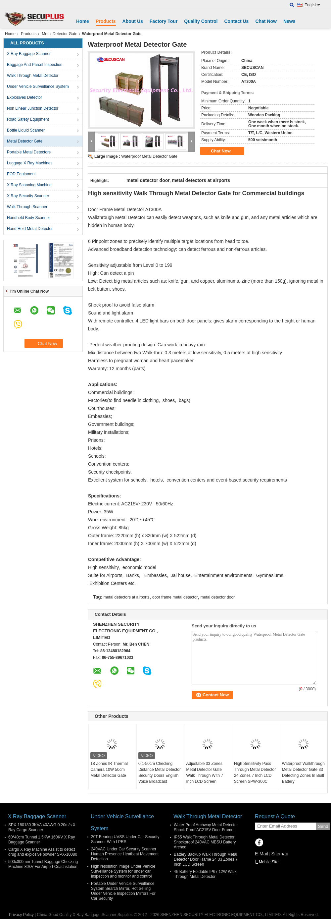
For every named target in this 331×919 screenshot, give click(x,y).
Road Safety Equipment (28, 119)
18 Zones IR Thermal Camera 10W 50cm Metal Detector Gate (109, 769)
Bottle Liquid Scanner (26, 130)
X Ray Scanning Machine (29, 185)
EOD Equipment (21, 174)
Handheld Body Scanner (28, 217)
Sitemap (279, 853)
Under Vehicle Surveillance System (38, 86)
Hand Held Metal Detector (30, 228)
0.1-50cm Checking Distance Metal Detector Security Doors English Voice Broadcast (159, 772)
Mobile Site (266, 862)
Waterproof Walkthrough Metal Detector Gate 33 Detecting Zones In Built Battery (303, 772)
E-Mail (261, 853)
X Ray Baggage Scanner (29, 53)
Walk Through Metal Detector (32, 75)
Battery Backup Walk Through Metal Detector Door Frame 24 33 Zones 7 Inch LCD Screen (206, 859)
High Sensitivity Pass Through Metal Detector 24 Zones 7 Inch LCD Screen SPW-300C (255, 772)
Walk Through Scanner (27, 206)
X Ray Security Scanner (28, 196)
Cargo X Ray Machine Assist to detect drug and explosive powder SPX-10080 (42, 852)
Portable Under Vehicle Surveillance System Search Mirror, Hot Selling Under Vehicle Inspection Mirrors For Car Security (123, 891)
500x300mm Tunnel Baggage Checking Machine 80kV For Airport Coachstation (43, 864)
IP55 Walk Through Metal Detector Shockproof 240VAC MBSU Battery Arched (205, 842)
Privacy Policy (21, 914)
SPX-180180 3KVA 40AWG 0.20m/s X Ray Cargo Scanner (41, 827)
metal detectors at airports (127, 597)
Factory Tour (164, 21)
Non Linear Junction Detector (32, 108)
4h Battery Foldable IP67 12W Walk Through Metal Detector (205, 874)
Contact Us (236, 21)
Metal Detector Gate (59, 33)
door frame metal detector (175, 597)
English (312, 5)
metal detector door (218, 597)
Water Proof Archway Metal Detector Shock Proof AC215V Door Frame (206, 827)
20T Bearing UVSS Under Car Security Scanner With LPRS (125, 839)
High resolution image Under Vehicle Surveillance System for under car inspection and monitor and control (123, 871)
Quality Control (200, 21)
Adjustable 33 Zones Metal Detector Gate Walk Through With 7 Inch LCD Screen (204, 772)
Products (106, 21)
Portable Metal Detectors (29, 152)
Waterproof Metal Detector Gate (149, 156)
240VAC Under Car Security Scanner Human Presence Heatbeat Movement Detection (125, 854)
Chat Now (266, 21)
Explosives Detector (24, 97)
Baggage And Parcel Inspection (34, 64)
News (289, 21)
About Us (132, 21)
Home (82, 21)
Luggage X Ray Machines (29, 163)
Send (323, 826)
